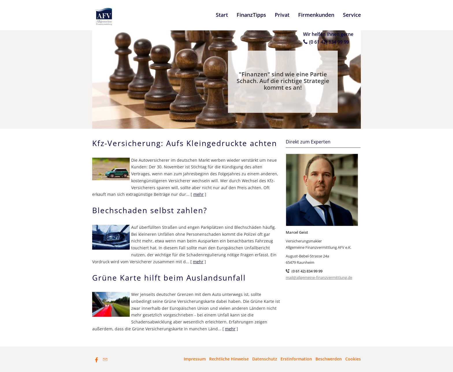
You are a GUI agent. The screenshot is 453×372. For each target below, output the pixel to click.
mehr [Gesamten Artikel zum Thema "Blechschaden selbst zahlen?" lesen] (198, 261)
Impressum (195, 359)
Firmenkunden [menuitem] (316, 14)
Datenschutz (264, 359)
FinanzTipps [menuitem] (251, 14)
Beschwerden (328, 359)
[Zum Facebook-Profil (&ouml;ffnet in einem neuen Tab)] (96, 359)
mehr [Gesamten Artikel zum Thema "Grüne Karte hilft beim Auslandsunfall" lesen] (230, 329)
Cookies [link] (353, 359)
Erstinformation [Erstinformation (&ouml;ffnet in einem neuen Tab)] (296, 359)
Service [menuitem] (352, 14)
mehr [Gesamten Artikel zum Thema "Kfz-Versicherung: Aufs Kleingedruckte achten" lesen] (198, 194)
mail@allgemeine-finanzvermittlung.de (319, 277)
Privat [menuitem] (282, 14)
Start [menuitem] (222, 14)
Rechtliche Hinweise (229, 359)
